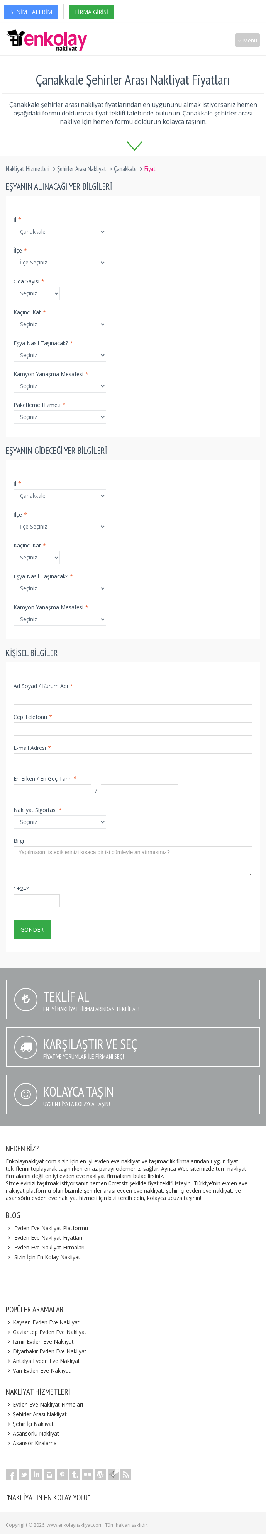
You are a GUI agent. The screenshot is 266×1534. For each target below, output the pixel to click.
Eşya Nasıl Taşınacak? (43, 343)
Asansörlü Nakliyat (32, 1433)
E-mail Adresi (32, 747)
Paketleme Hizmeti (40, 405)
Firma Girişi (91, 11)
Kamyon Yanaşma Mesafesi (51, 374)
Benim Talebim (30, 11)
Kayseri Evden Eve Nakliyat (43, 1322)
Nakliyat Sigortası (38, 810)
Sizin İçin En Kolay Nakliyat (47, 1257)
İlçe (20, 250)
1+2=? (21, 888)
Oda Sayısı (29, 281)
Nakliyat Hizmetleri (27, 168)
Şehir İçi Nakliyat (30, 1423)
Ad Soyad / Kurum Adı (43, 686)
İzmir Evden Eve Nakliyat (40, 1341)
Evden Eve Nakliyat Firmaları (49, 1247)
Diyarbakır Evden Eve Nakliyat (46, 1351)
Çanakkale (125, 168)
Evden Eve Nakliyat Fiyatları (48, 1237)
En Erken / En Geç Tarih (45, 778)
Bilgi (19, 840)
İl (17, 219)
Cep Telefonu (33, 716)
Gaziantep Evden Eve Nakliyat (46, 1332)
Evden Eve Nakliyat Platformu (51, 1228)
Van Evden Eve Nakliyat (38, 1370)
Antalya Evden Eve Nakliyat (43, 1360)
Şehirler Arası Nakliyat (81, 168)
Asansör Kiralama (31, 1443)
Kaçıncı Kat (30, 312)
